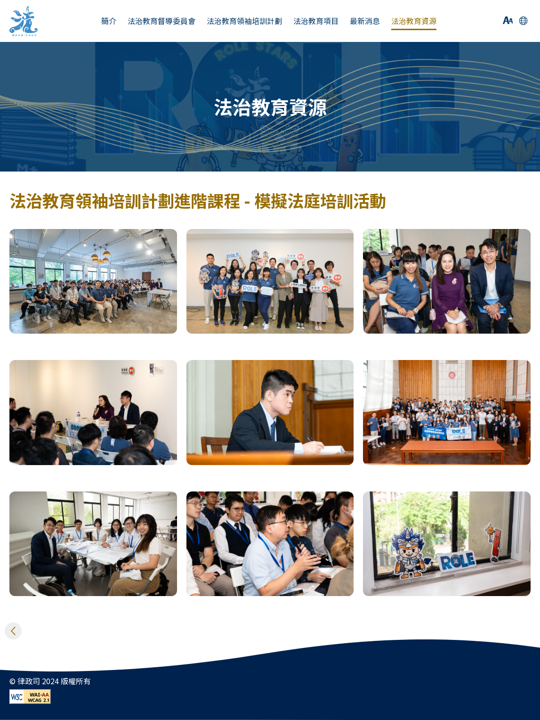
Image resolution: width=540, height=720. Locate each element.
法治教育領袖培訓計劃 (244, 20)
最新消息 (365, 20)
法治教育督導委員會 (161, 20)
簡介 (108, 20)
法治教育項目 (316, 20)
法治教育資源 (413, 20)
